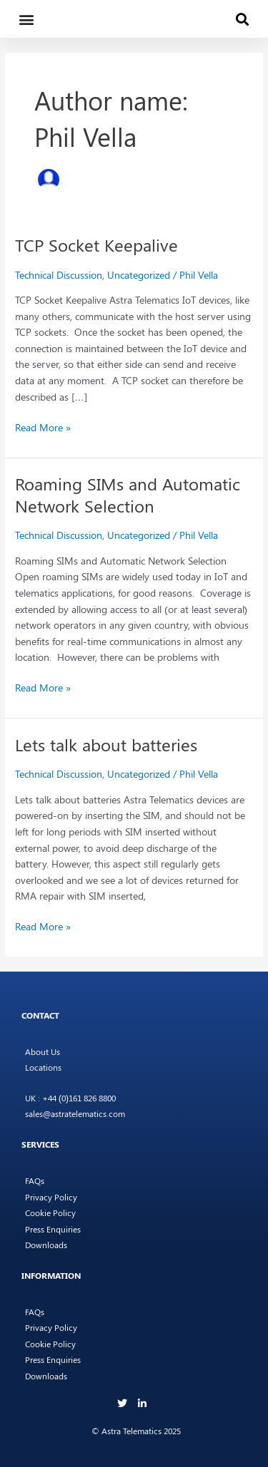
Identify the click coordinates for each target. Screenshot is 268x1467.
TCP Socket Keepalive (96, 244)
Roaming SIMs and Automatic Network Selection (127, 494)
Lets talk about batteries (106, 744)
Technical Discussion (58, 274)
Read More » (43, 426)
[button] (26, 19)
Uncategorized (138, 274)
